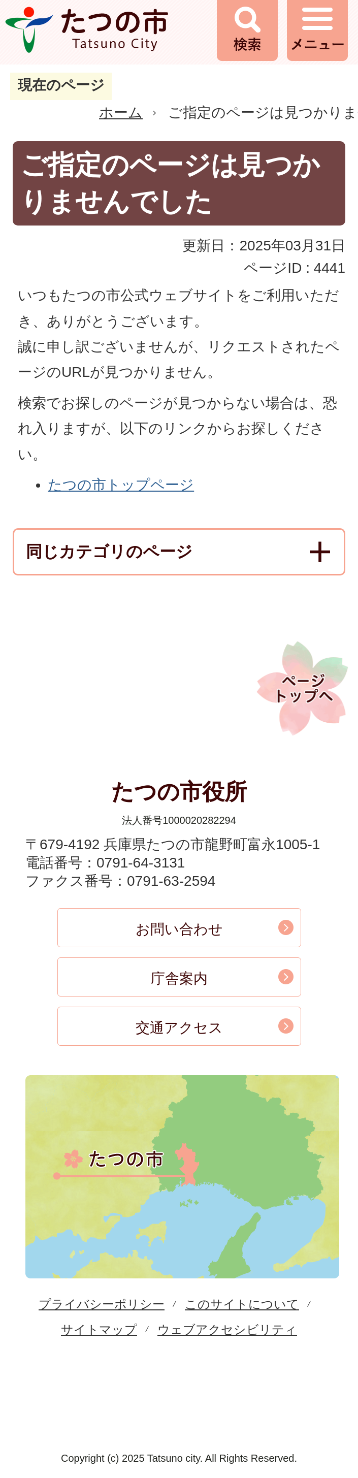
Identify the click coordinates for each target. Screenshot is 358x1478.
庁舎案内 (179, 978)
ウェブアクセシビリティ (227, 1329)
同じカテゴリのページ (109, 551)
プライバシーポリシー (102, 1304)
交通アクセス (179, 1028)
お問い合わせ (179, 929)
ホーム (121, 112)
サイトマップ (99, 1329)
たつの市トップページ (121, 485)
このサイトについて (242, 1304)
